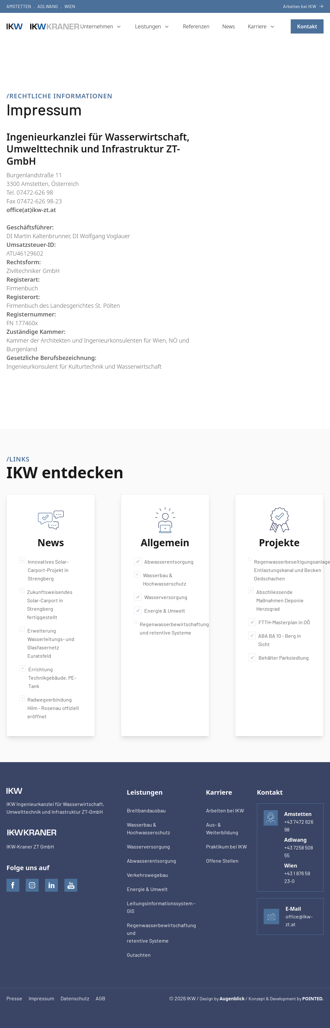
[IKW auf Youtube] (70, 885)
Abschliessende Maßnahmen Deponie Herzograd (276, 600)
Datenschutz (75, 998)
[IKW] (43, 26)
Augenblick (232, 998)
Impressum (41, 998)
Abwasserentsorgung (163, 561)
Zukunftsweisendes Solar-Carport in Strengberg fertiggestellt (46, 604)
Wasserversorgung (160, 597)
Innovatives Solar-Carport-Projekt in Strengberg (44, 569)
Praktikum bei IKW (226, 846)
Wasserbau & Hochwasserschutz (160, 579)
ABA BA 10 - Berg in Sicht (274, 639)
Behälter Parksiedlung (278, 657)
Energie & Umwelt (159, 610)
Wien (69, 6)
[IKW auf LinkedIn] (51, 885)
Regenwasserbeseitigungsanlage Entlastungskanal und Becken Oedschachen (279, 569)
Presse (14, 998)
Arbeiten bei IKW (303, 6)
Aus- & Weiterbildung (222, 828)
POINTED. (313, 998)
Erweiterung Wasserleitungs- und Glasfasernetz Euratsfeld (47, 642)
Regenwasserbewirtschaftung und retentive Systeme (165, 627)
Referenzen (196, 26)
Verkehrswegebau (147, 875)
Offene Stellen (222, 861)
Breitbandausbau (146, 810)
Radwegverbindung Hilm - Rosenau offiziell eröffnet (49, 707)
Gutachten (139, 955)
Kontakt (307, 26)
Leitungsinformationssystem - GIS (161, 907)
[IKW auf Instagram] (32, 885)
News (228, 26)
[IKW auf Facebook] (12, 885)
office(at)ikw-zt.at (31, 210)
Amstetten (18, 6)
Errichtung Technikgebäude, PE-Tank (48, 677)
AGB (100, 998)
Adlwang (47, 6)
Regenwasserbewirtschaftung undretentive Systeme (161, 933)
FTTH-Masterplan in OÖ (279, 622)
